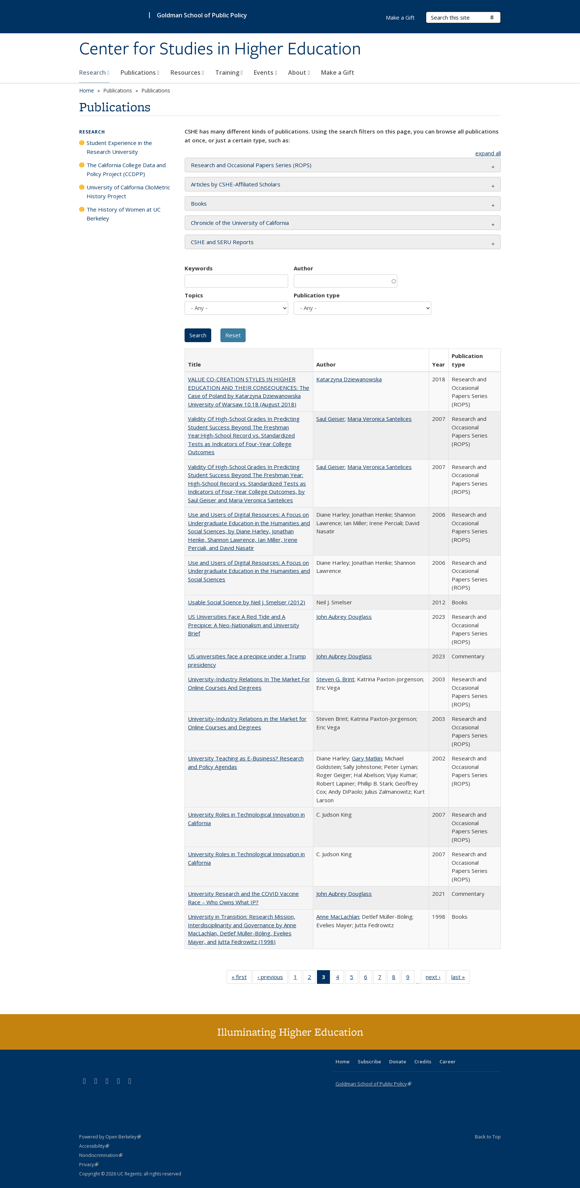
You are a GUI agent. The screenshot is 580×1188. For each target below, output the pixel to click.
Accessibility (94, 1146)
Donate (397, 1061)
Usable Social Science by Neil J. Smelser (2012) (246, 602)
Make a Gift (337, 72)
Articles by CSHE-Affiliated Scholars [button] (235, 184)
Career (447, 1061)
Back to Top (488, 1136)
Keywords (199, 268)
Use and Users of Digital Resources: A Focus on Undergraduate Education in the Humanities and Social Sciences (249, 571)
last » (460, 978)
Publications (140, 72)
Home (86, 90)
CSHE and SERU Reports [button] (222, 242)
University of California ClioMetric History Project (128, 191)
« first (242, 978)
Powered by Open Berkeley (110, 1137)
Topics (194, 295)
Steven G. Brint (335, 679)
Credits (422, 1061)
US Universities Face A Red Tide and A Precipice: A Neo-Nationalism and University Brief (243, 625)
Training (229, 72)
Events (265, 72)
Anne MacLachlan (337, 916)
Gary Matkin (367, 758)
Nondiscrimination (100, 1155)
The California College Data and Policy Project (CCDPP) (126, 169)
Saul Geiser (330, 418)
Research (94, 72)
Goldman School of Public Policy (202, 15)
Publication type (317, 295)
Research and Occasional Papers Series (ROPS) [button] (251, 165)
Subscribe (369, 1061)
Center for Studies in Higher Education (220, 49)
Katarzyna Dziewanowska (349, 379)
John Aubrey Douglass (344, 616)
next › (435, 978)
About (299, 72)
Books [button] (199, 203)
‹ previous (272, 978)
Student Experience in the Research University (119, 147)
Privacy (88, 1164)
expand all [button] (488, 153)
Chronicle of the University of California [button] (240, 222)
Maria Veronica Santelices (379, 418)
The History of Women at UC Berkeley (124, 214)
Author (303, 268)
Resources (187, 72)
